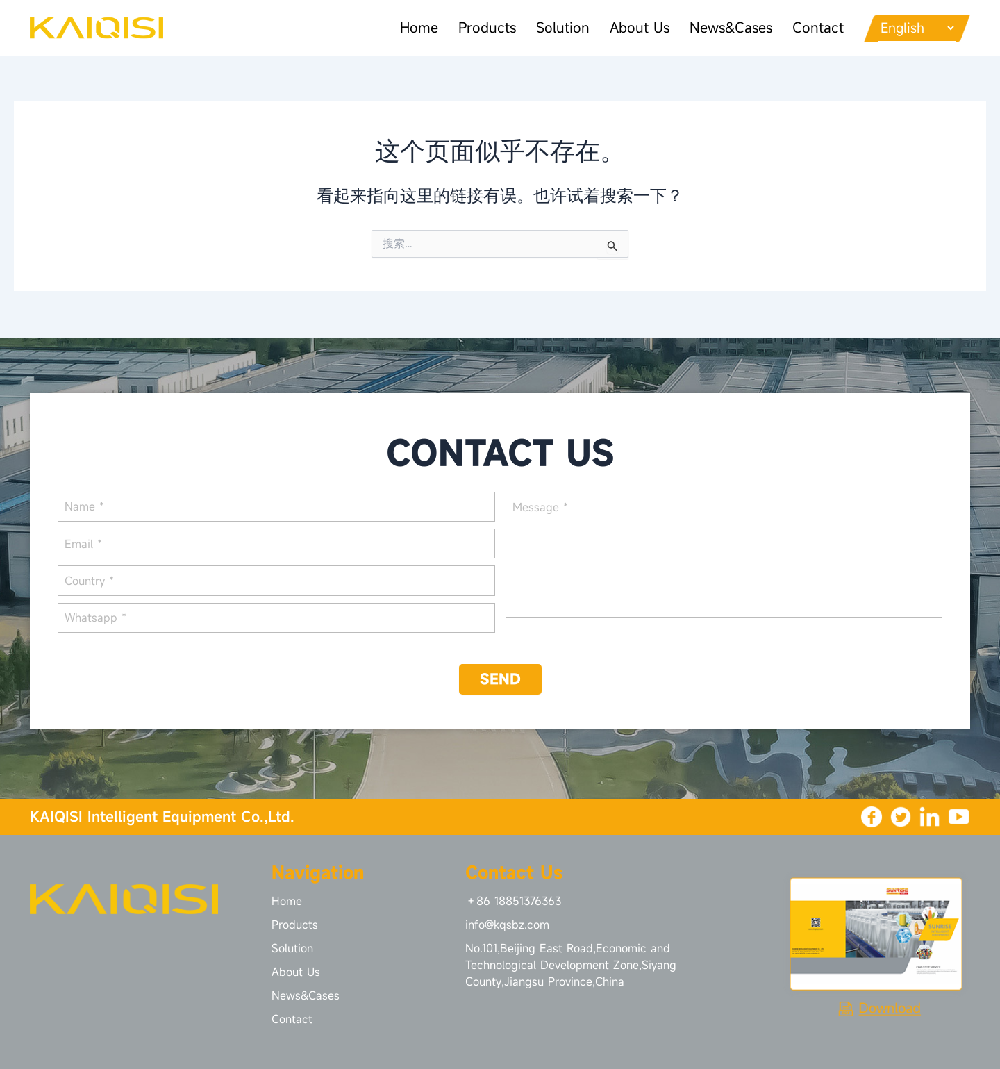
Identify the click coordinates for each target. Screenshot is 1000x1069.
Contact (809, 27)
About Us (630, 27)
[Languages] (913, 28)
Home (407, 27)
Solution (552, 27)
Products (476, 27)
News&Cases (722, 27)
